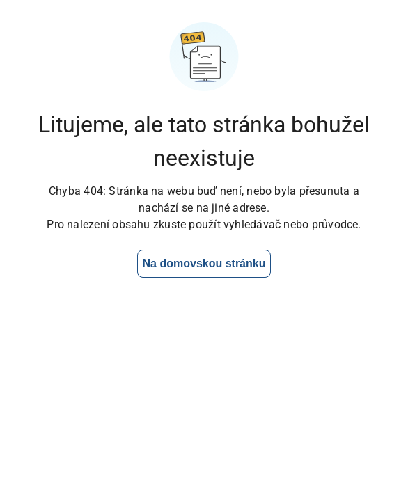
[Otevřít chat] (353, 446)
